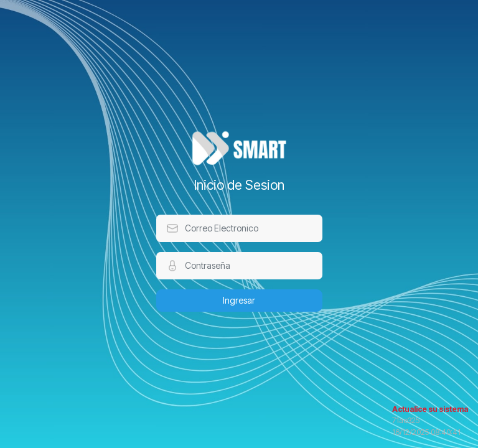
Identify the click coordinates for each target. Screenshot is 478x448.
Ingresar (239, 300)
